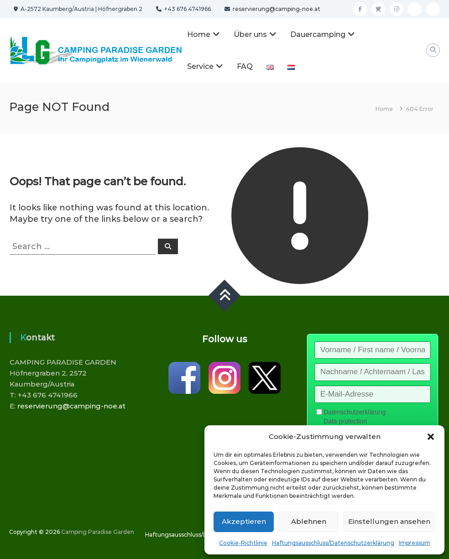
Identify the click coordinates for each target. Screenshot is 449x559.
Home (198, 34)
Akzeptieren (244, 521)
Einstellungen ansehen (389, 521)
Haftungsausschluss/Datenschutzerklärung (333, 542)
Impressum (414, 542)
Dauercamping (317, 34)
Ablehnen (308, 521)
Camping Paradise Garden (97, 531)
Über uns (250, 34)
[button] (430, 436)
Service (200, 66)
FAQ (245, 66)
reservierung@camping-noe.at (275, 8)
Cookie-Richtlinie (243, 542)
